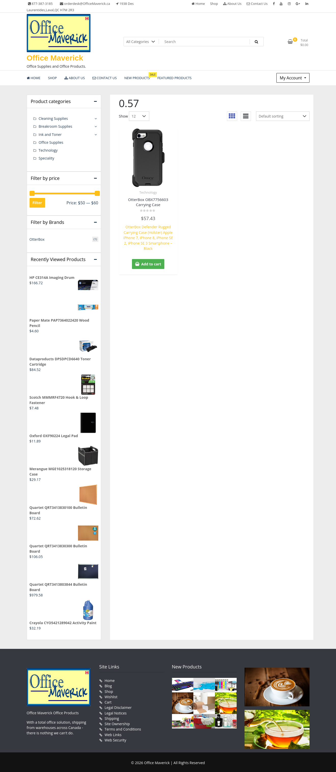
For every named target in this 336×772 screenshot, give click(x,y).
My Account (291, 78)
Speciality (46, 157)
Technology (148, 192)
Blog (108, 684)
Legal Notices (116, 711)
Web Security (115, 738)
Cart (108, 700)
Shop (214, 3)
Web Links (113, 733)
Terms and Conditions (123, 727)
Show (123, 116)
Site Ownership (117, 722)
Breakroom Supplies (55, 126)
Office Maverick (55, 58)
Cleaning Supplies (53, 118)
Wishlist (111, 695)
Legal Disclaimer (118, 706)
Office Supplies (51, 142)
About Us (232, 3)
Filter (37, 202)
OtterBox (37, 239)
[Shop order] (283, 116)
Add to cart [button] (151, 258)
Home (198, 3)
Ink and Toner (50, 134)
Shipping (112, 716)
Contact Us (257, 3)
